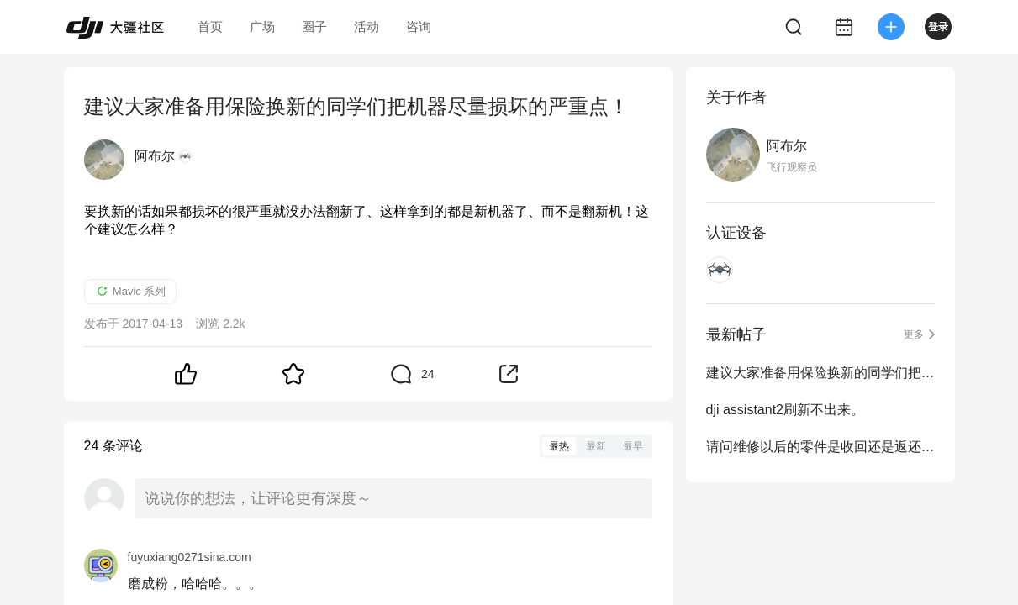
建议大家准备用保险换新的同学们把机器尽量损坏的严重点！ (820, 373)
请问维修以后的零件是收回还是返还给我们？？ (820, 446)
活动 (366, 26)
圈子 (314, 26)
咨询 (418, 26)
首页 (210, 26)
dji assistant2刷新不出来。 (785, 409)
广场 (262, 26)
